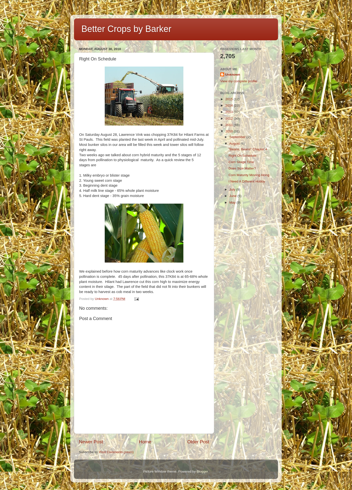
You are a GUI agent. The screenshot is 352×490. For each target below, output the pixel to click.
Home (145, 441)
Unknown (232, 74)
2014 (229, 105)
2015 (229, 99)
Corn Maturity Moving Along (249, 175)
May (232, 202)
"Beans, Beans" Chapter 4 (248, 149)
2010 (229, 131)
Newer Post (91, 441)
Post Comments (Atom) (116, 452)
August (235, 143)
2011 (229, 125)
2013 (229, 112)
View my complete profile (238, 81)
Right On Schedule (242, 155)
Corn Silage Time (241, 162)
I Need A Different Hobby (247, 181)
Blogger (202, 471)
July (232, 189)
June (233, 196)
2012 (229, 118)
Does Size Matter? (242, 168)
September (238, 137)
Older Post (198, 441)
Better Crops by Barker (126, 29)
